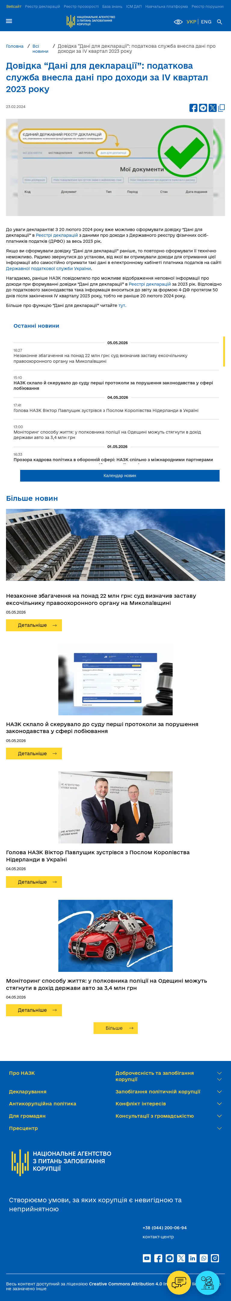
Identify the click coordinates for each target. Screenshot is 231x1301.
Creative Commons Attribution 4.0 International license (148, 1283)
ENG (206, 21)
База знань (112, 6)
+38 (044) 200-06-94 (165, 1227)
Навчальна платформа (166, 6)
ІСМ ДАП (134, 6)
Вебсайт (13, 6)
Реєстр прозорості (81, 6)
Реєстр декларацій (42, 6)
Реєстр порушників (210, 6)
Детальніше (32, 625)
